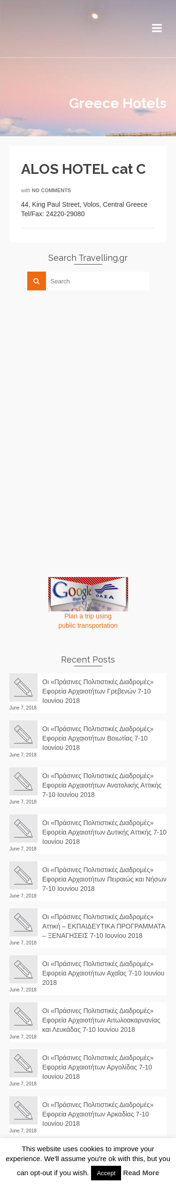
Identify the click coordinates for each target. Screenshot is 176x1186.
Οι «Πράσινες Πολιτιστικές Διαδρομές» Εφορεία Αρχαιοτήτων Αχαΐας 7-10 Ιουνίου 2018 (103, 973)
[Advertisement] (79, 363)
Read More (141, 1173)
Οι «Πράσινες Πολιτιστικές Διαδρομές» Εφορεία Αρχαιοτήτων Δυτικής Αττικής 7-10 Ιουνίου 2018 (104, 832)
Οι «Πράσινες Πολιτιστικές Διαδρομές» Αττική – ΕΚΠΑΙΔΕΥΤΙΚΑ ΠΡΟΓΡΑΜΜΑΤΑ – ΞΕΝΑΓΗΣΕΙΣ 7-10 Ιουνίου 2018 (103, 926)
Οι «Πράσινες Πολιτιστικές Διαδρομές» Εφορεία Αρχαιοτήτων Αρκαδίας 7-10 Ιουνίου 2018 (97, 1114)
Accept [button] (106, 1173)
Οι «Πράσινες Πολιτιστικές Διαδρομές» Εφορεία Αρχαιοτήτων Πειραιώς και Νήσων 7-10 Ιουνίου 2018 (104, 879)
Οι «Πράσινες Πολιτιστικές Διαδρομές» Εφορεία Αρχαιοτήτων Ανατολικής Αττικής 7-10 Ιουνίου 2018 (101, 785)
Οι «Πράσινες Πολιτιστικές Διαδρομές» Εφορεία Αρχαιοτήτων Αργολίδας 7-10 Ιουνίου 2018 (97, 1067)
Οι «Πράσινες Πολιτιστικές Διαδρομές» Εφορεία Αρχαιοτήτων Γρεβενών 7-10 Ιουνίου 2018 (97, 691)
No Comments (51, 190)
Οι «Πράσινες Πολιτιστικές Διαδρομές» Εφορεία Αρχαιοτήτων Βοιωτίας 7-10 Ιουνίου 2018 (97, 738)
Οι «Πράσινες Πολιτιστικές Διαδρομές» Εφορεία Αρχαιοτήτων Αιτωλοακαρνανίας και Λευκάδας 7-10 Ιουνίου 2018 (101, 1020)
